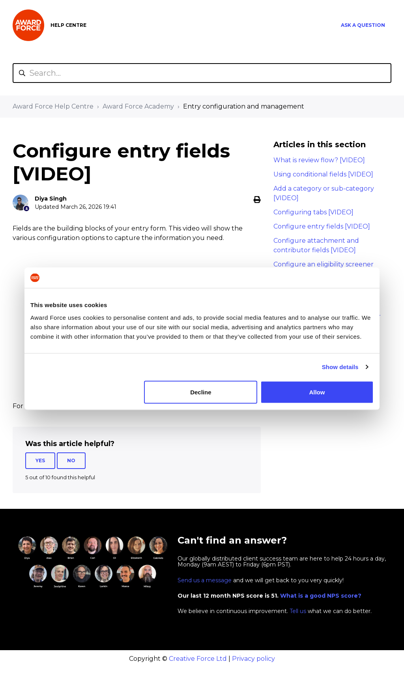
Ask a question (363, 25)
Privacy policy (253, 658)
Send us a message (205, 580)
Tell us (298, 611)
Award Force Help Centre (53, 106)
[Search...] (202, 73)
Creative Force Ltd (198, 658)
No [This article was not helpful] (71, 460)
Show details (340, 367)
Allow (317, 391)
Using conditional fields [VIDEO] (323, 174)
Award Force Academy (138, 106)
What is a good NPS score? (320, 595)
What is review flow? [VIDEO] (319, 160)
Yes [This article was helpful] (40, 460)
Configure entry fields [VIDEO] (321, 226)
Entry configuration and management (243, 106)
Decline (200, 391)
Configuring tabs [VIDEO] (313, 212)
